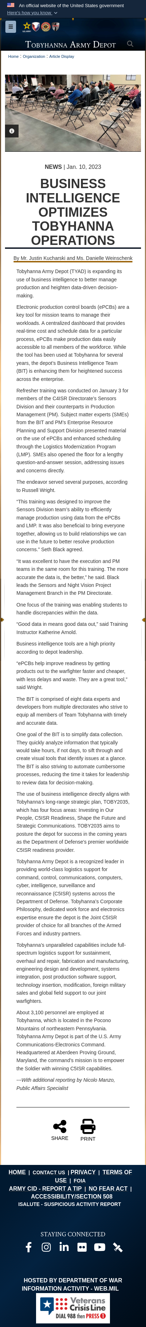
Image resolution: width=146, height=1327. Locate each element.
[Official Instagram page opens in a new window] (46, 1249)
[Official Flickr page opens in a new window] (82, 1249)
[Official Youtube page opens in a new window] (100, 1249)
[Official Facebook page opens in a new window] (28, 1249)
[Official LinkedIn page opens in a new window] (64, 1249)
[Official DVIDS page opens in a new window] (117, 1247)
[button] (33, 12)
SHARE (59, 1130)
